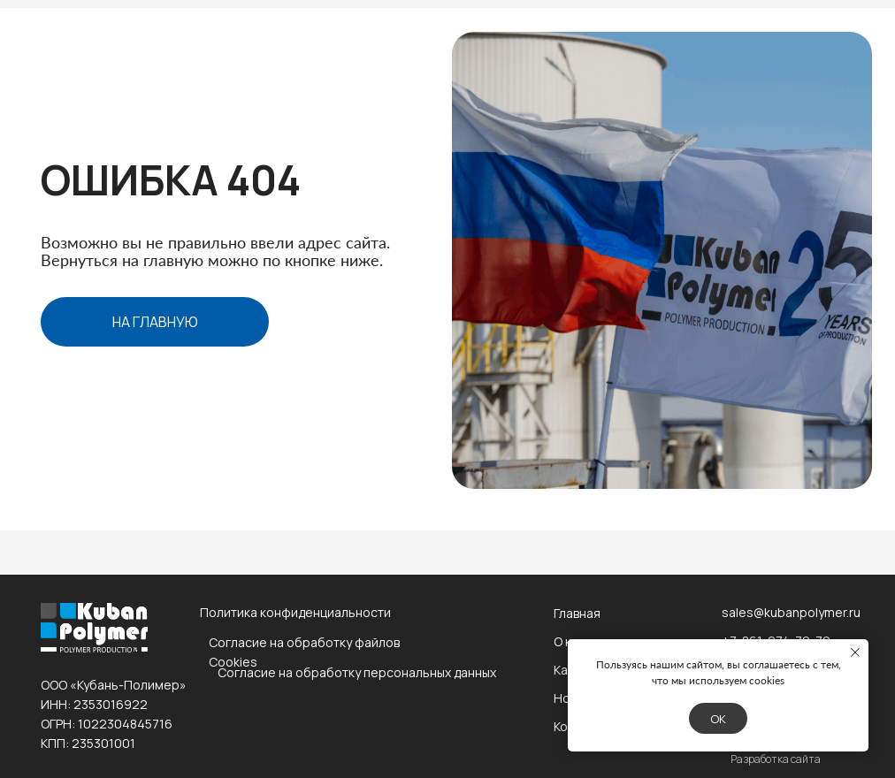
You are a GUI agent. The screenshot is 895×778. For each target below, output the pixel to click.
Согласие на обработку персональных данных (357, 672)
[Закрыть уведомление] (855, 652)
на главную (155, 322)
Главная (577, 613)
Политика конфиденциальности (295, 612)
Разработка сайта (776, 759)
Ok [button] (718, 719)
